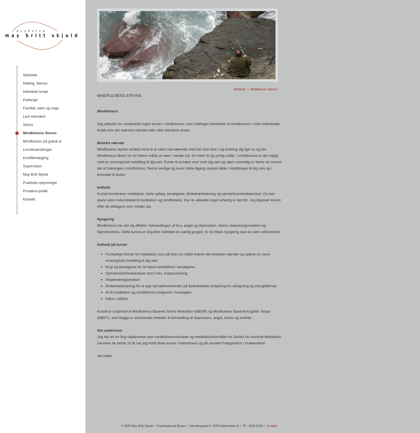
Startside (239, 89)
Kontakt (272, 425)
